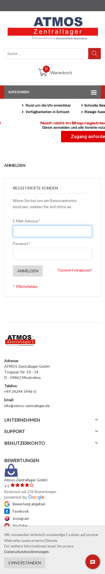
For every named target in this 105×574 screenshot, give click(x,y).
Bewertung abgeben (24, 504)
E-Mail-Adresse (25, 221)
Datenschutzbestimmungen (26, 551)
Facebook (16, 511)
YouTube (15, 526)
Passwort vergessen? (75, 270)
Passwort (20, 243)
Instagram (16, 518)
